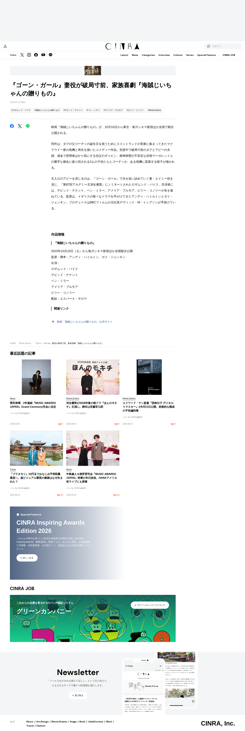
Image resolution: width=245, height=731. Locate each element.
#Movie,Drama (154, 113)
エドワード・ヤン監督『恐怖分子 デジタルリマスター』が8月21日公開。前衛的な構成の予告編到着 (149, 410)
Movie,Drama (25, 346)
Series (190, 58)
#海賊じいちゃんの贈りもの (47, 113)
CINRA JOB (229, 58)
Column (178, 58)
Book (82, 725)
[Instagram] (29, 58)
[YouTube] (43, 58)
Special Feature (206, 58)
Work (109, 725)
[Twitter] (22, 58)
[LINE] (50, 58)
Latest (124, 58)
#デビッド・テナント (73, 113)
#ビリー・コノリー (135, 113)
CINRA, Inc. (218, 726)
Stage (73, 725)
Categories (148, 58)
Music (30, 725)
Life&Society (95, 725)
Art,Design (42, 725)
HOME (13, 346)
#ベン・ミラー (93, 113)
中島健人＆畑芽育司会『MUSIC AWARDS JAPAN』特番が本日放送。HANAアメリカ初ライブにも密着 (91, 481)
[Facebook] (36, 58)
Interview (164, 58)
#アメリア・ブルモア (113, 113)
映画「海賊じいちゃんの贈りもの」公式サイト (84, 325)
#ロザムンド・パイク (21, 113)
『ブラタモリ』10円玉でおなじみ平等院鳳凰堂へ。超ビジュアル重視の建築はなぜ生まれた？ (36, 481)
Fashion (40, 729)
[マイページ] (17, 48)
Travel (30, 729)
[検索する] (197, 48)
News (135, 58)
